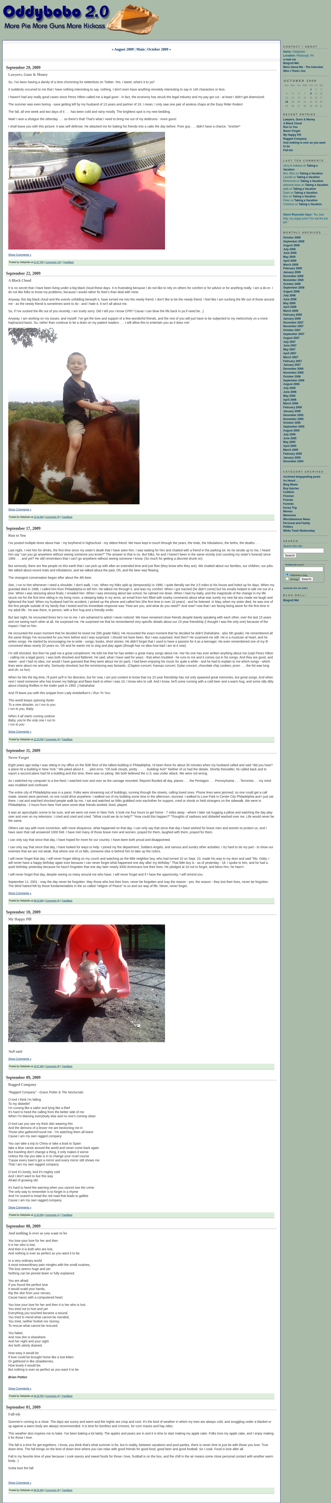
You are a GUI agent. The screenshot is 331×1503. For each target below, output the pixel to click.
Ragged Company (295, 138)
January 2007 (292, 364)
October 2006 (292, 376)
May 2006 (289, 395)
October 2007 (292, 330)
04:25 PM (38, 1396)
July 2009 (289, 249)
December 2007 (293, 322)
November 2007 (293, 326)
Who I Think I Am (294, 71)
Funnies (288, 503)
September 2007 (293, 334)
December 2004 (293, 461)
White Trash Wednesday (299, 530)
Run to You (290, 127)
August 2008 (291, 291)
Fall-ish (288, 150)
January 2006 (292, 411)
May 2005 (289, 442)
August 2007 (291, 338)
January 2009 (292, 272)
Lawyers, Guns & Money (299, 119)
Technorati (291, 564)
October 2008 (292, 284)
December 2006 (293, 368)
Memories (289, 515)
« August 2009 (123, 49)
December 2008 (293, 276)
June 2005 (290, 438)
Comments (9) (52, 517)
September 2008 (293, 287)
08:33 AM (38, 900)
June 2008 (290, 299)
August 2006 (291, 384)
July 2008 (289, 295)
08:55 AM (38, 1490)
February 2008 (292, 314)
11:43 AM (38, 1215)
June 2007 (290, 345)
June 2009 (290, 253)
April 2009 (289, 260)
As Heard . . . (291, 480)
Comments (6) (52, 900)
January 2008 (292, 318)
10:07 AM (38, 1066)
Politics (288, 526)
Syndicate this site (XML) (295, 588)
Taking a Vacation (311, 173)
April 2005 (289, 446)
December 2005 (293, 415)
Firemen (288, 496)
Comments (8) (52, 1066)
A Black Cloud (292, 123)
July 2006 (289, 388)
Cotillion (288, 492)
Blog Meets (290, 484)
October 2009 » (159, 49)
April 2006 (289, 399)
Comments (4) (52, 739)
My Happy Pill (292, 134)
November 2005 (293, 419)
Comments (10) (53, 262)
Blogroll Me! (291, 63)
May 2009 (289, 256)
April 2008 (289, 307)
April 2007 (289, 353)
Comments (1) (52, 1215)
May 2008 (289, 303)
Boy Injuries (291, 488)
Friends (288, 500)
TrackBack (68, 262)
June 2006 (290, 392)
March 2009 (290, 264)
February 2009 (292, 268)
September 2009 (293, 241)
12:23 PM (38, 739)
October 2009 (292, 237)
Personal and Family (296, 523)
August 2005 (291, 430)
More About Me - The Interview (303, 67)
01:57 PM (38, 262)
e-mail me (289, 59)
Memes (288, 511)
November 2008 (293, 280)
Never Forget (291, 131)
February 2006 (292, 407)
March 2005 (290, 449)
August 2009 (291, 245)
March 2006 (290, 403)
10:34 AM (38, 517)
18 (286, 102)
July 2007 (289, 341)
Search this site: (293, 546)
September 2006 (293, 380)
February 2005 (292, 453)
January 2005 (292, 457)
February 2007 (292, 361)
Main (140, 49)
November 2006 (293, 372)
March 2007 (290, 357)
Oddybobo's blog (296, 574)
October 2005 (292, 422)
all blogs (292, 579)
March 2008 (290, 310)
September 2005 (293, 426)
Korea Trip (290, 507)
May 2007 (289, 349)
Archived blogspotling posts (301, 476)
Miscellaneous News (296, 519)
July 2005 (289, 434)
